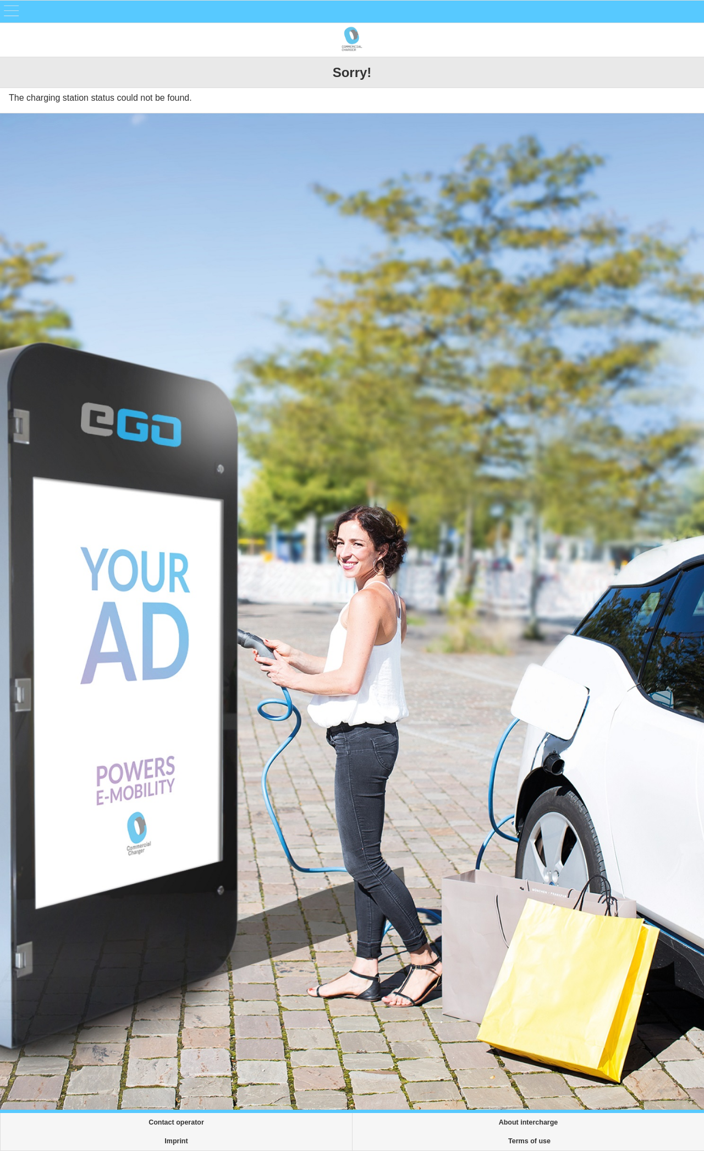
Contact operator (176, 1122)
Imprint (176, 1141)
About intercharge (528, 1122)
